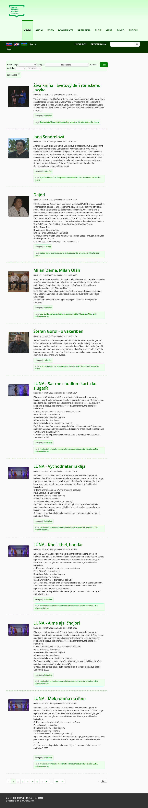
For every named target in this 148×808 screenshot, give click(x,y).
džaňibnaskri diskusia (55, 122)
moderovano (66, 178)
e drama (47, 247)
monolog (59, 366)
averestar (81, 449)
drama (48, 253)
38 (57, 781)
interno (96, 122)
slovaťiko (81, 122)
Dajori (39, 194)
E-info (120, 26)
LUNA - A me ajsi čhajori (56, 623)
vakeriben (48, 116)
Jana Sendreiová (48, 137)
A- (31, 44)
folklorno (68, 449)
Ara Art (88, 253)
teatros (42, 253)
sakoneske (89, 122)
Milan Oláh (92, 314)
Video (27, 26)
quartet (75, 449)
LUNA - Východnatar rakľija (59, 466)
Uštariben (80, 44)
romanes (82, 253)
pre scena (60, 253)
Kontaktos (38, 798)
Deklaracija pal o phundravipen (20, 801)
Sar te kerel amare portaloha (19, 798)
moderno (61, 449)
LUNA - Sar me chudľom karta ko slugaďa (64, 386)
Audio (39, 26)
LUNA (95, 449)
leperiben (43, 178)
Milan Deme (83, 314)
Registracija (98, 44)
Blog (98, 26)
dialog (66, 122)
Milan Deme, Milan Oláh (56, 270)
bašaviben (48, 443)
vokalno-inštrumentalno (49, 449)
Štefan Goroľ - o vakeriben (58, 331)
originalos (68, 253)
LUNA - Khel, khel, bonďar (58, 544)
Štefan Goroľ (85, 366)
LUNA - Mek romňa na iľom (59, 698)
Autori (133, 26)
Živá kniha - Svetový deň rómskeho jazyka (66, 88)
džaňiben (43, 122)
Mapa (108, 26)
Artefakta (84, 26)
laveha (53, 253)
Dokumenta (65, 26)
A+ (9, 49)
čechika (75, 253)
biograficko (51, 178)
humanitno (73, 122)
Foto (50, 26)
